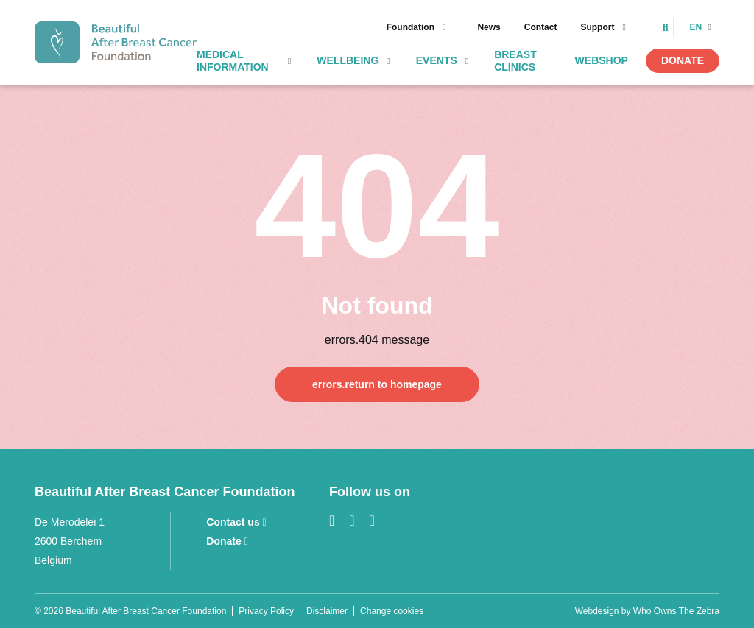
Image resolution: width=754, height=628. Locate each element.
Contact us (236, 522)
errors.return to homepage (377, 384)
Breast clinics (515, 61)
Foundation (410, 27)
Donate (682, 60)
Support (597, 27)
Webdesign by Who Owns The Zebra (647, 611)
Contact (540, 27)
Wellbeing (347, 60)
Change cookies (391, 611)
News (488, 27)
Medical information (233, 61)
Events (436, 60)
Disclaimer (327, 611)
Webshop (601, 60)
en (697, 27)
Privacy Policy (266, 611)
